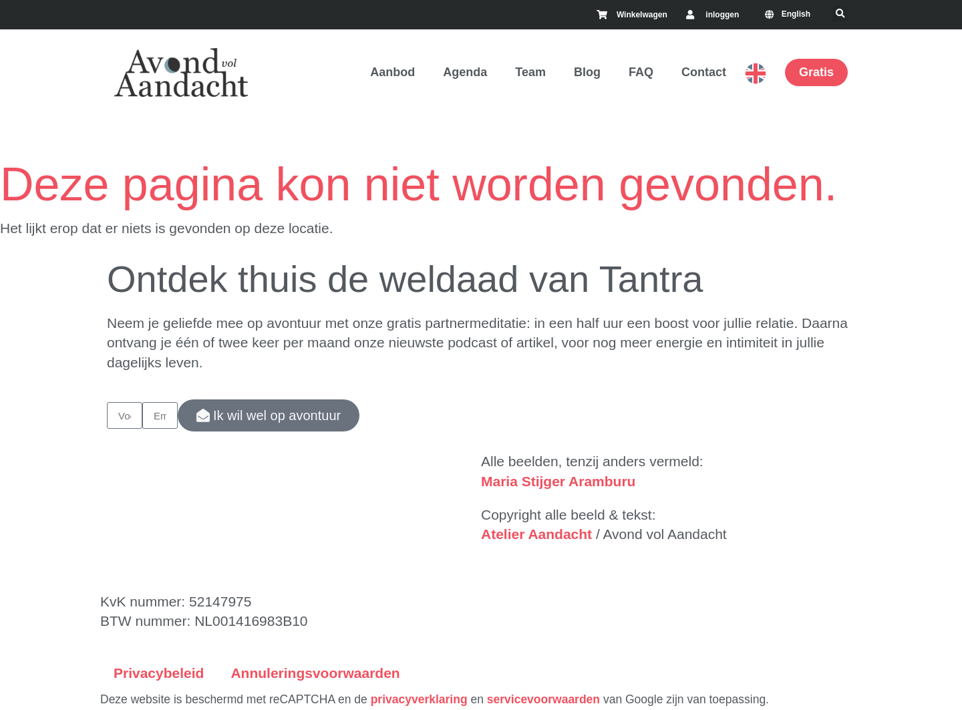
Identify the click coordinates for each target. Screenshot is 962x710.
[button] (840, 14)
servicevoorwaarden (543, 699)
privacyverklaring (419, 699)
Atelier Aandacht (536, 534)
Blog (587, 72)
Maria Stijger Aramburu (558, 481)
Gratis (816, 72)
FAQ (641, 72)
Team (530, 72)
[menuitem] (790, 14)
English (755, 73)
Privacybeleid (159, 673)
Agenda (465, 72)
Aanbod (392, 72)
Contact (703, 72)
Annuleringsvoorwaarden (314, 673)
